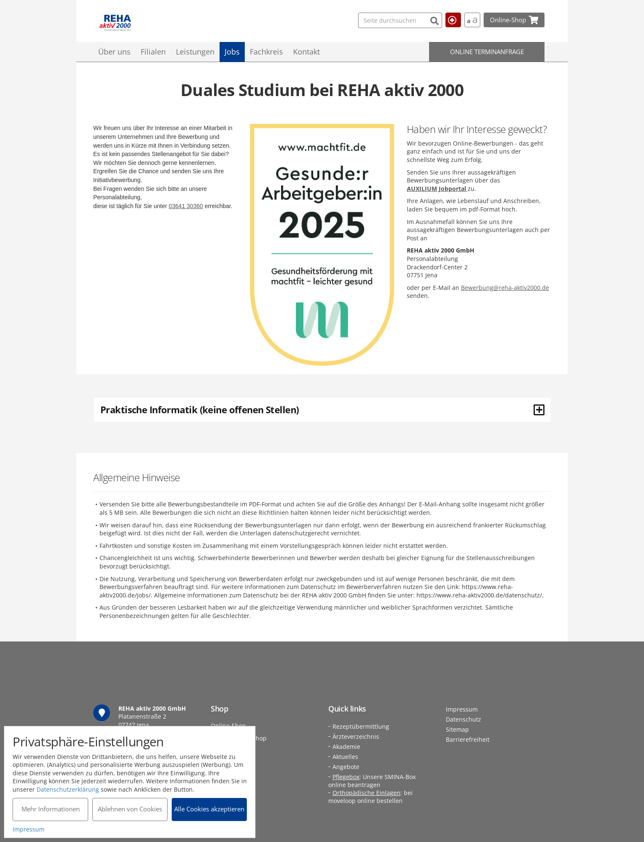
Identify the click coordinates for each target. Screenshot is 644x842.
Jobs (232, 52)
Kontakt (306, 52)
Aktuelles (345, 757)
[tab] (322, 409)
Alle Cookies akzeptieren (210, 809)
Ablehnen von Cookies (130, 809)
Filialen (153, 52)
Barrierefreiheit (468, 739)
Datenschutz (463, 719)
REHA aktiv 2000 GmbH (115, 23)
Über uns (114, 52)
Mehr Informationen (50, 809)
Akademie (346, 747)
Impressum (462, 709)
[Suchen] (417, 20)
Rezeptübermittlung (360, 726)
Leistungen (195, 52)
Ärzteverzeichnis (355, 736)
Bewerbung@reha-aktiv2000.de (505, 288)
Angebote (345, 767)
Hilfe (449, 20)
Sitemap (457, 729)
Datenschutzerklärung (68, 789)
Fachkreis (266, 52)
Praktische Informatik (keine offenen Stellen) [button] (322, 409)
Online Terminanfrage (487, 51)
